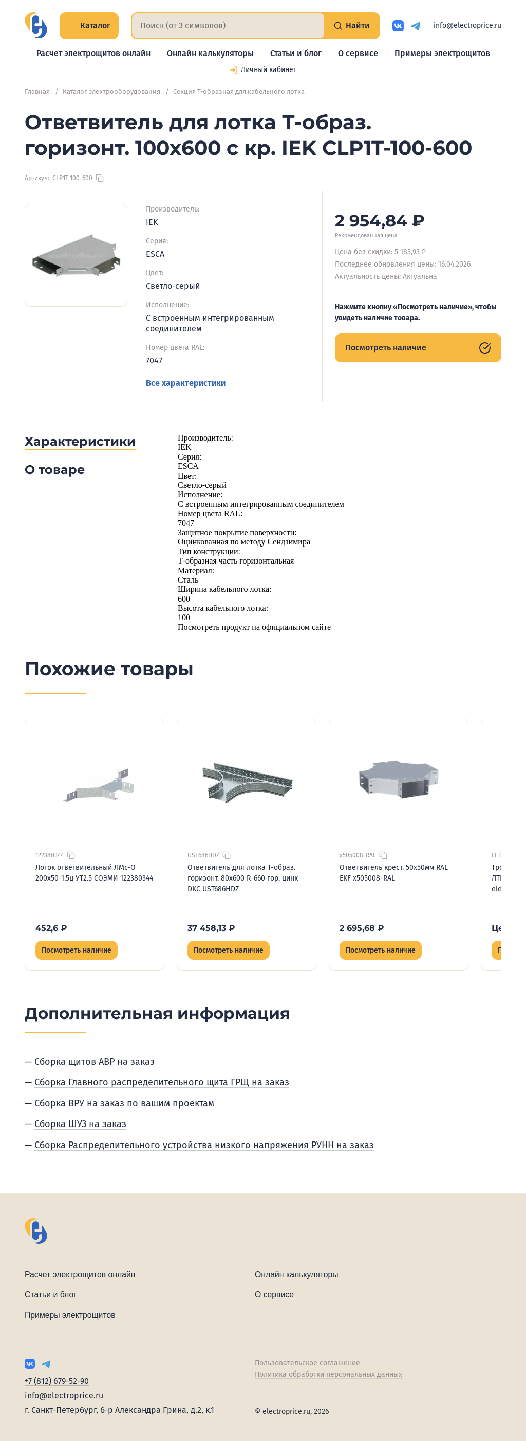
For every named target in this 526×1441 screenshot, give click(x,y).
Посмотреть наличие (418, 348)
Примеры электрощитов (442, 53)
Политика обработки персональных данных (328, 1374)
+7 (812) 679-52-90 (57, 1381)
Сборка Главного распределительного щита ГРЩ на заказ (161, 1082)
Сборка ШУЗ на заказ (80, 1124)
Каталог (89, 25)
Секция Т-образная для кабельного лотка (239, 91)
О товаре (55, 469)
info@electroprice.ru (467, 25)
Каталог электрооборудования (111, 91)
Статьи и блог (296, 53)
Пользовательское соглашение (307, 1363)
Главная (37, 91)
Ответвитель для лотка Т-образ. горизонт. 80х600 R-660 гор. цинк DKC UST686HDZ (242, 878)
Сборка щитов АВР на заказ (94, 1061)
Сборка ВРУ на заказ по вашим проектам (124, 1103)
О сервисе (358, 53)
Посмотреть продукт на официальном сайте (254, 627)
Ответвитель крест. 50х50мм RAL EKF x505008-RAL (394, 873)
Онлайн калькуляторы (210, 53)
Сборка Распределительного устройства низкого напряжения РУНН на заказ (204, 1145)
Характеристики (80, 441)
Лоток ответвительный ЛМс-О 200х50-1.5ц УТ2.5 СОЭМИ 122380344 (94, 873)
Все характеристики (186, 383)
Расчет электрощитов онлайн (93, 53)
